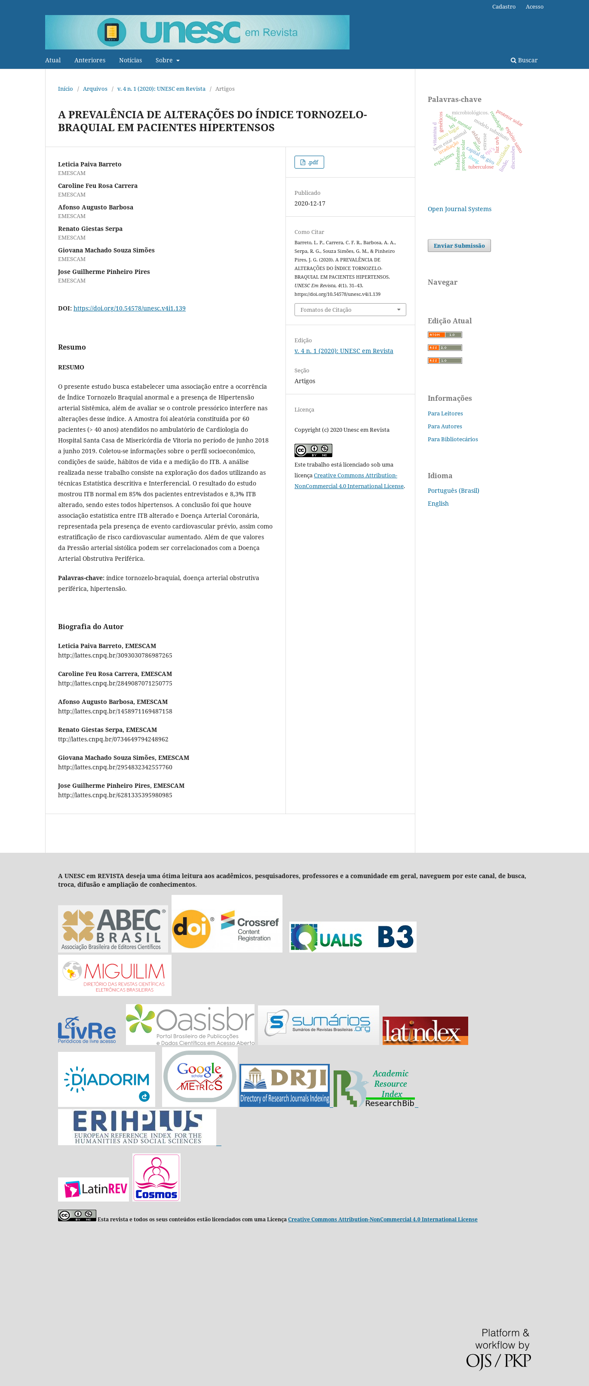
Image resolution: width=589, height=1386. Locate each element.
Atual (53, 60)
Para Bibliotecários (453, 439)
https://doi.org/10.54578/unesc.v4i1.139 (130, 308)
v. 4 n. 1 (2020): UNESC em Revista (161, 88)
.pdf (312, 162)
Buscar (524, 60)
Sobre (165, 60)
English (438, 503)
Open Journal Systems (459, 209)
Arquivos (95, 88)
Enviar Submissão (459, 245)
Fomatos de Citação (326, 309)
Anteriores (89, 60)
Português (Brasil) (453, 490)
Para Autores (445, 426)
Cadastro (504, 6)
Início (65, 88)
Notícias (130, 60)
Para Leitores (445, 413)
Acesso (535, 6)
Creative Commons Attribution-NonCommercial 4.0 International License (383, 1219)
